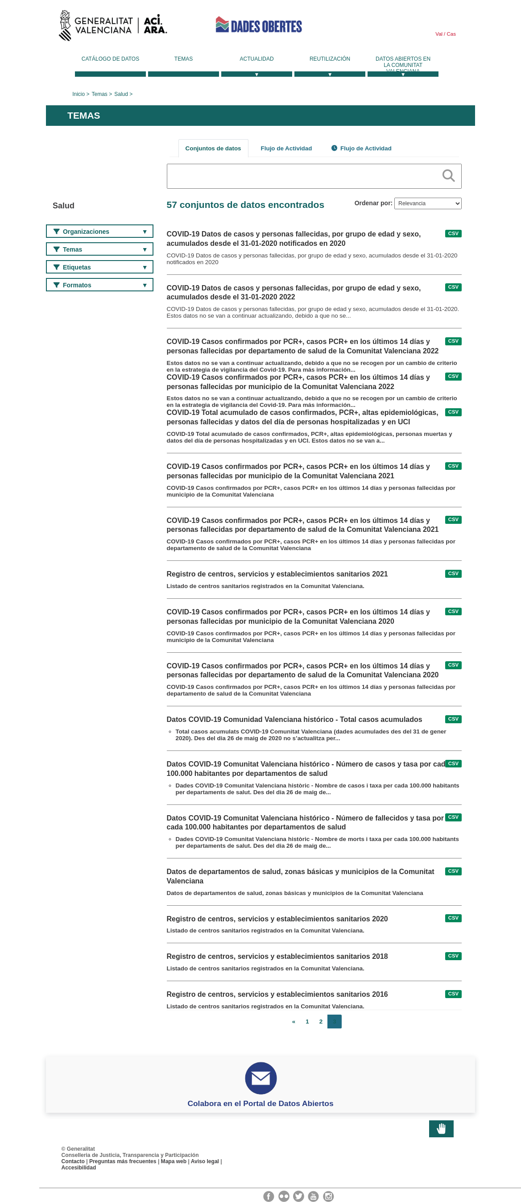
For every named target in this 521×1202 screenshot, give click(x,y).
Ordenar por (373, 203)
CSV (453, 233)
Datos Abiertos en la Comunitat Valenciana (403, 65)
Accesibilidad (79, 1168)
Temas (183, 59)
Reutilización (330, 59)
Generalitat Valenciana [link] (113, 27)
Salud (121, 94)
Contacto (73, 1161)
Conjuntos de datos (213, 148)
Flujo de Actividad (286, 148)
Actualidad (257, 59)
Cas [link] (450, 34)
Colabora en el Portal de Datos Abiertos (260, 1103)
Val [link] (438, 34)
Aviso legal (205, 1161)
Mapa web (174, 1161)
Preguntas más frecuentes (123, 1161)
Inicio (78, 94)
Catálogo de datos (110, 59)
